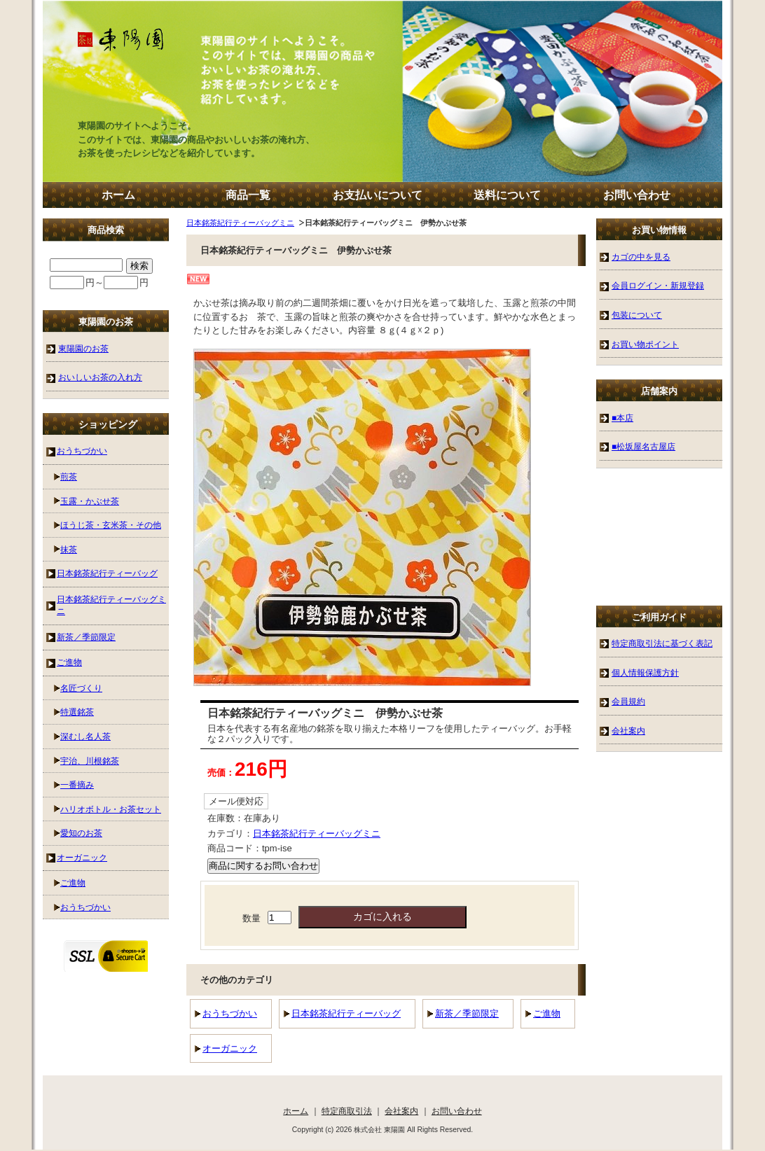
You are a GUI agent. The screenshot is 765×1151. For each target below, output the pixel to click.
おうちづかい (229, 1013)
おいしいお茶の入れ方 (100, 377)
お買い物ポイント (645, 344)
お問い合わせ (636, 195)
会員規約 (628, 701)
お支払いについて (377, 195)
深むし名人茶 (85, 736)
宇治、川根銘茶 (89, 760)
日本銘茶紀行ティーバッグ (346, 1013)
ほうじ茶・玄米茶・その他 (110, 524)
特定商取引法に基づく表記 (662, 643)
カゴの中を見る (641, 256)
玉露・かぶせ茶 (89, 500)
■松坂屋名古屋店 (643, 446)
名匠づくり (81, 687)
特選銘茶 (77, 711)
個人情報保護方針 (645, 672)
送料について (507, 195)
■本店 (622, 417)
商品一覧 (248, 195)
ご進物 (546, 1013)
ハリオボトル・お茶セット (110, 809)
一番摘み (77, 784)
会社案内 (628, 730)
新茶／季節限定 (467, 1013)
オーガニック (229, 1048)
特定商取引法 (347, 1110)
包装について (637, 314)
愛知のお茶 (81, 832)
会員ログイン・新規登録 (658, 285)
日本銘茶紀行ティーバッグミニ (240, 222)
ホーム (118, 195)
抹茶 (68, 549)
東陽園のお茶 (83, 348)
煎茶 (68, 476)
